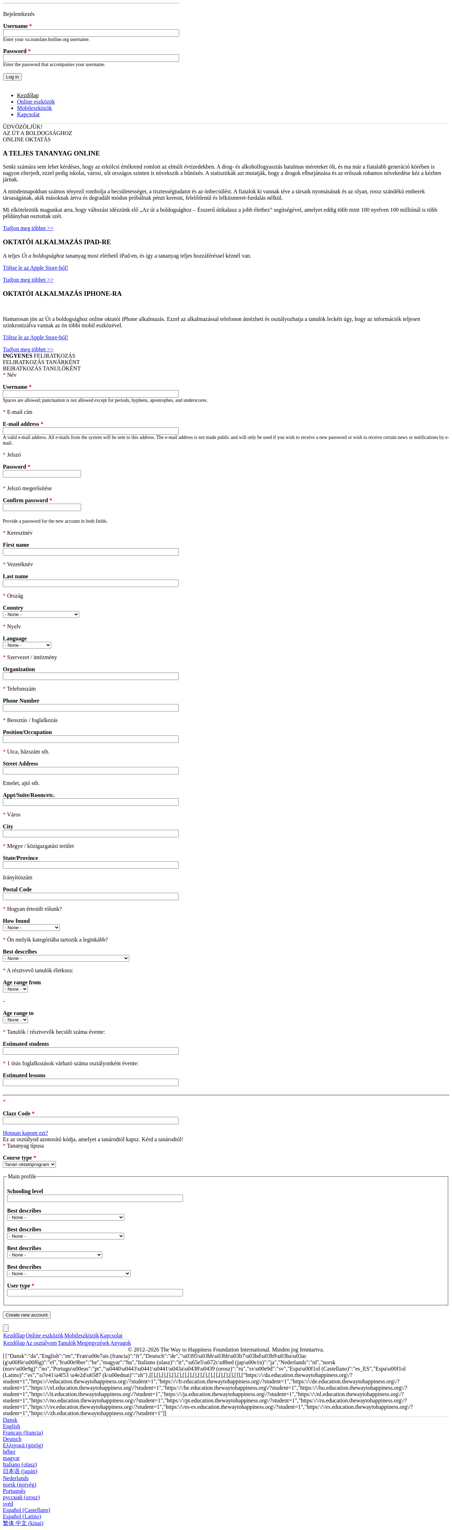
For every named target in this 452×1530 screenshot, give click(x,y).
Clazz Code (19, 1113)
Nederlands (16, 1478)
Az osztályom (41, 1343)
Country (13, 608)
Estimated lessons (24, 1075)
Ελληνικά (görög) (23, 1445)
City (8, 826)
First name (16, 545)
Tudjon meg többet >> (28, 228)
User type (20, 1286)
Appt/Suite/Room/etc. (29, 795)
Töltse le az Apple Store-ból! (35, 268)
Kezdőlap (28, 95)
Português (14, 1491)
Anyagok (120, 1343)
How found (16, 921)
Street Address (20, 764)
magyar (11, 1458)
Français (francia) (23, 1433)
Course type (19, 1158)
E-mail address (23, 424)
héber (9, 1452)
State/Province (20, 858)
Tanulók (67, 1343)
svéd (8, 1504)
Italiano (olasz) (20, 1464)
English (11, 1426)
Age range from (22, 982)
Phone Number (21, 701)
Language (15, 638)
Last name (15, 576)
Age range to (18, 1013)
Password (17, 51)
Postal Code (17, 889)
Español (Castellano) (26, 1510)
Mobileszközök (34, 108)
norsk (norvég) (19, 1485)
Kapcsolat (28, 114)
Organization (19, 669)
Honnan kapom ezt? (25, 1133)
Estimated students (26, 1044)
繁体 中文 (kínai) (23, 1523)
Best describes (20, 952)
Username (17, 26)
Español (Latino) (22, 1516)
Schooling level (25, 1191)
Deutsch (12, 1439)
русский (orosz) (21, 1497)
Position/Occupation (27, 732)
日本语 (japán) (20, 1471)
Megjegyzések (93, 1343)
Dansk (10, 1420)
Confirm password (27, 500)
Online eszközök (36, 102)
